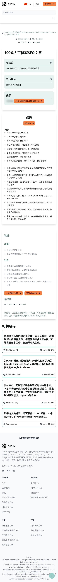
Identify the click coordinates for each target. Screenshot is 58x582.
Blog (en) (6, 511)
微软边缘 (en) (36, 535)
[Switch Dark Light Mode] (30, 4)
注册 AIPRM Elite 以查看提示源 (29, 101)
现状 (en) (35, 492)
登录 (37, 4)
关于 (4, 483)
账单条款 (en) (7, 544)
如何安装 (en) (36, 525)
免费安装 (50, 4)
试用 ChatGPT (33, 293)
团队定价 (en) (7, 507)
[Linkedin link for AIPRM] (14, 471)
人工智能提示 (16, 32)
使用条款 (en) (7, 535)
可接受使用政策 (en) (10, 530)
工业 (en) (6, 488)
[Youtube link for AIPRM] (8, 471)
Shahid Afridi (23, 39)
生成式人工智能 (8, 497)
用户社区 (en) (36, 488)
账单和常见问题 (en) (39, 497)
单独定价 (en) (7, 502)
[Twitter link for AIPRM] (3, 471)
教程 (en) (35, 483)
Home (6, 32)
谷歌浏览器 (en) (37, 530)
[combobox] (29, 12)
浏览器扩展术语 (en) (10, 540)
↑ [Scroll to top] (51, 575)
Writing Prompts (42, 32)
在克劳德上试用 (13, 293)
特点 (4, 492)
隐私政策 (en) (7, 525)
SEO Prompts (29, 32)
